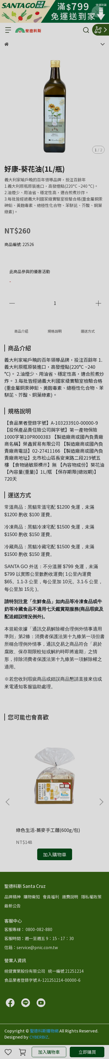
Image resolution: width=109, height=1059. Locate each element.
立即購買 (87, 1052)
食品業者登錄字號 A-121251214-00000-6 (42, 980)
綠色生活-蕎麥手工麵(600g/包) (48, 830)
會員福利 (51, 897)
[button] (101, 801)
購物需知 (32, 897)
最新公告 (12, 906)
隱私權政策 (91, 897)
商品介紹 (21, 331)
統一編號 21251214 (66, 971)
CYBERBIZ (38, 1037)
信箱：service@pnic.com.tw (31, 947)
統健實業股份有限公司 (24, 971)
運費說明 (70, 897)
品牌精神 (12, 897)
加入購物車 (49, 1052)
